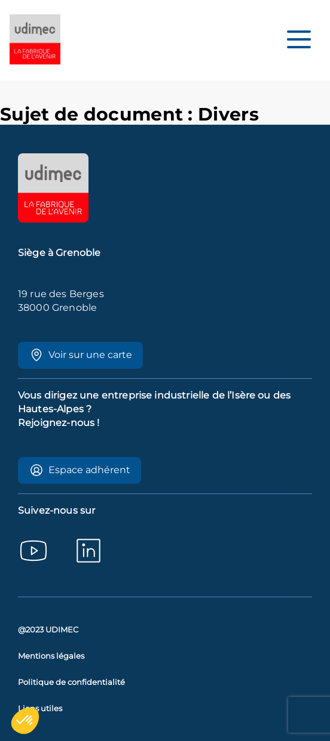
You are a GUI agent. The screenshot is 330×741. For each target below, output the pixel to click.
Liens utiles (40, 708)
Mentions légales (51, 656)
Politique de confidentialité (71, 682)
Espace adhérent (79, 470)
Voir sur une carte (80, 355)
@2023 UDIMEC (48, 630)
